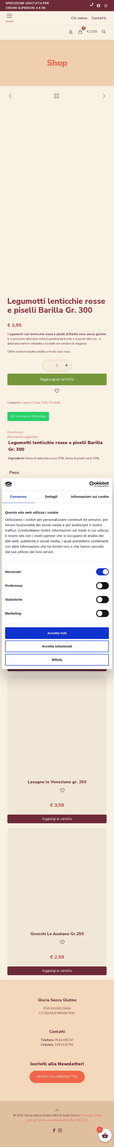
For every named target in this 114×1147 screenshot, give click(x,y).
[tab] (57, 432)
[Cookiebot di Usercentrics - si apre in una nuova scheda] (89, 484)
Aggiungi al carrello (57, 379)
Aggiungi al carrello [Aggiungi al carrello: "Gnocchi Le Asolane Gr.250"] (57, 970)
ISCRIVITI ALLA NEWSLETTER (57, 1077)
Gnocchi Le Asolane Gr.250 (57, 933)
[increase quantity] (66, 365)
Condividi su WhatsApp (28, 416)
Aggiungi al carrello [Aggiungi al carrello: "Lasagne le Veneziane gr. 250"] (57, 818)
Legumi (26, 403)
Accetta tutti (57, 633)
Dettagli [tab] (51, 496)
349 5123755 (64, 1045)
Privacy (85, 1115)
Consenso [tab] (18, 496)
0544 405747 (64, 1040)
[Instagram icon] (60, 1131)
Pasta (36, 403)
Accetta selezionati (57, 646)
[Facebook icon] (54, 1131)
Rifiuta (57, 660)
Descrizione (15, 432)
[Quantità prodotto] (57, 365)
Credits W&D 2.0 (76, 1120)
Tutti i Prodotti (50, 403)
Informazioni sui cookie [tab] (90, 496)
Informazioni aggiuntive (22, 437)
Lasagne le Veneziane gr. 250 (57, 782)
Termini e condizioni (50, 1120)
